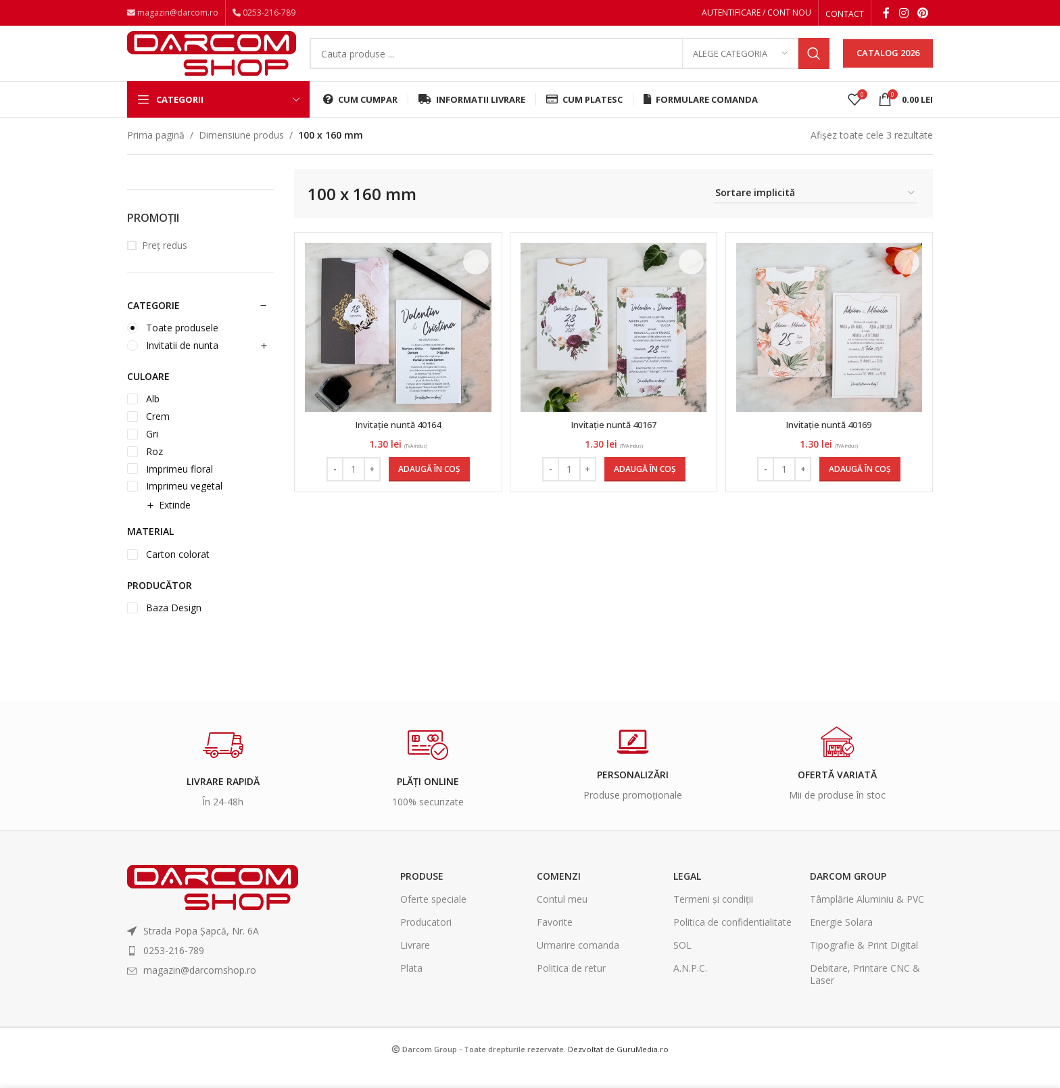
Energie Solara (841, 940)
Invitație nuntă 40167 (613, 442)
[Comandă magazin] (815, 212)
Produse (421, 893)
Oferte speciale (433, 917)
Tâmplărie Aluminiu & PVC (867, 917)
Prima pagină (156, 153)
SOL (682, 963)
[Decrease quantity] (332, 487)
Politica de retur (571, 986)
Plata (411, 986)
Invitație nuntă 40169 (830, 442)
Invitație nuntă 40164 (396, 442)
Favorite (555, 940)
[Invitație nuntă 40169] (831, 345)
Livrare (415, 963)
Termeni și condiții (713, 917)
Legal (687, 893)
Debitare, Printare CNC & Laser (865, 992)
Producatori (426, 940)
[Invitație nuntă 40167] (614, 345)
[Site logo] (211, 62)
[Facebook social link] (886, 14)
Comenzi (559, 893)
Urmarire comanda (578, 963)
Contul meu (562, 917)
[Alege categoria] (740, 64)
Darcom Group (848, 893)
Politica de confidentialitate (732, 940)
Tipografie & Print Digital (864, 963)
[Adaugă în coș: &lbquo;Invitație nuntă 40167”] (644, 487)
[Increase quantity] (370, 487)
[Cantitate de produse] (351, 487)
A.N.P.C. (690, 986)
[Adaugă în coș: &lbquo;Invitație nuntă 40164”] (427, 487)
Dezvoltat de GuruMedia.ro (618, 1067)
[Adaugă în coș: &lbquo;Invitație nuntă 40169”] (861, 487)
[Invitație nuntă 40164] (396, 345)
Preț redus (164, 263)
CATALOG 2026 (888, 63)
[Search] (569, 64)
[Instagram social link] (903, 14)
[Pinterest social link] (923, 14)
